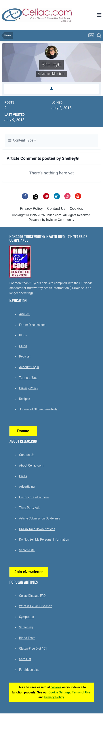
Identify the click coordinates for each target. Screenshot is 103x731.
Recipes (24, 399)
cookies (56, 687)
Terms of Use (28, 377)
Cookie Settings (59, 692)
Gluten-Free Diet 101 (33, 648)
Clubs (23, 346)
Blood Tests (27, 638)
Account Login (29, 367)
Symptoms (26, 617)
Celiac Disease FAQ (32, 595)
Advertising (26, 486)
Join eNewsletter (29, 572)
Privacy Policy (31, 208)
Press (23, 476)
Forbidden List (29, 669)
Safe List (25, 659)
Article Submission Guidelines (39, 518)
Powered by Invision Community (51, 220)
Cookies (76, 208)
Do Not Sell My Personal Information (44, 539)
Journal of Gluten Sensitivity (38, 409)
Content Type (22, 140)
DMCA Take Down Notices (37, 529)
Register (24, 356)
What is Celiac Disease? (35, 606)
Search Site (26, 550)
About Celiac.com (31, 465)
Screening (26, 627)
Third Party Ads (29, 507)
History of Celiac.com (34, 497)
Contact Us (56, 208)
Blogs (23, 335)
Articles (24, 314)
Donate (23, 431)
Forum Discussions (32, 325)
